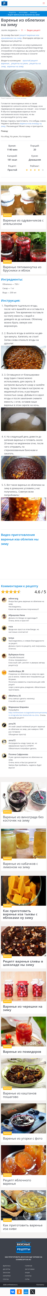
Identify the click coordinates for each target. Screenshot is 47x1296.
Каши (27, 1272)
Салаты (28, 1276)
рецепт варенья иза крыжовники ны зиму (20, 36)
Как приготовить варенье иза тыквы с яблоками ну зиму (20, 914)
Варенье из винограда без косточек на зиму (23, 818)
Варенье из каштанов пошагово (19, 1095)
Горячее (28, 1266)
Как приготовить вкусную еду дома (4, 3)
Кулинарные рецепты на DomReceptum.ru (23, 1247)
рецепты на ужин (19, 63)
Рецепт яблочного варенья (17, 1181)
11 (22, 30)
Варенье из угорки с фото (22, 1138)
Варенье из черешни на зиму (22, 1008)
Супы (27, 1279)
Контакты (40, 1284)
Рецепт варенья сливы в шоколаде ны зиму (23, 963)
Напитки (7, 1276)
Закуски (6, 1272)
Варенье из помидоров (22, 1051)
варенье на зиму (15, 66)
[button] (43, 3)
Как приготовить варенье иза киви (22, 1226)
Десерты (6, 1269)
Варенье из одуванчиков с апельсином (23, 222)
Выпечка (7, 1266)
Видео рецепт (33, 30)
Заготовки (30, 1269)
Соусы (6, 1279)
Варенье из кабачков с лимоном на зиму (20, 865)
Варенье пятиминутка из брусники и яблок (22, 268)
